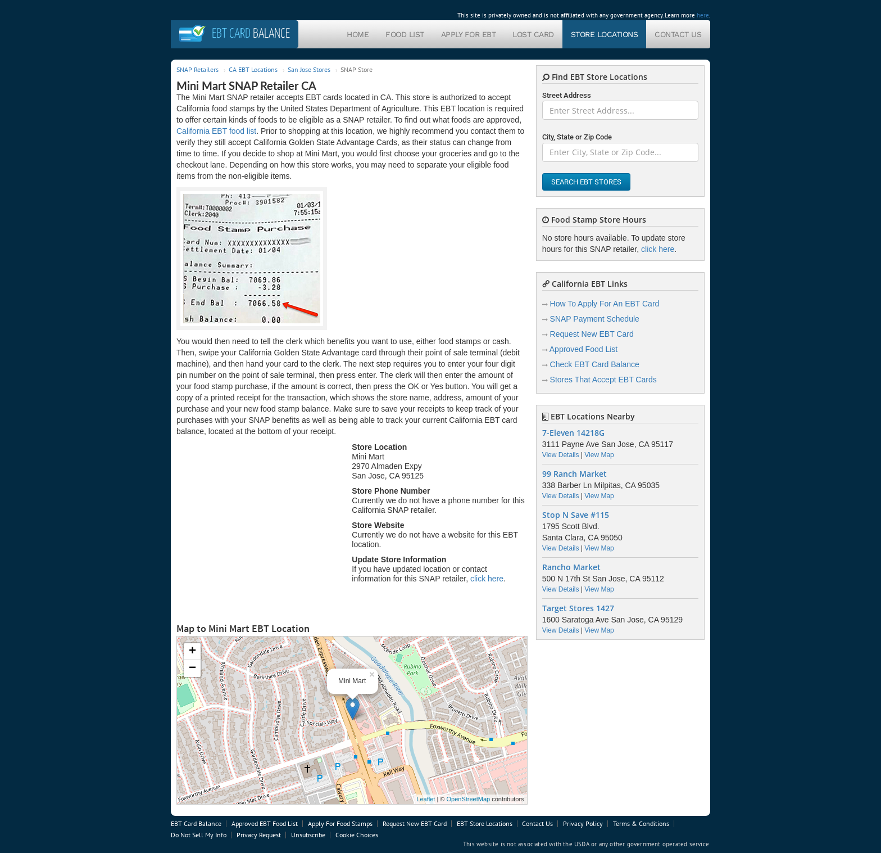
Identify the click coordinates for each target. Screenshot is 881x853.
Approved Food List (583, 349)
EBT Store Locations (484, 823)
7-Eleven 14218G (573, 433)
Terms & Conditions (641, 823)
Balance (251, 34)
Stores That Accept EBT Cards (603, 379)
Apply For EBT (468, 34)
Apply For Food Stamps (340, 823)
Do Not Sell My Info (198, 835)
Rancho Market (571, 567)
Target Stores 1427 (578, 608)
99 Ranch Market (574, 474)
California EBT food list (216, 131)
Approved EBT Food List (264, 823)
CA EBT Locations (253, 69)
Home (358, 34)
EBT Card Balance (196, 823)
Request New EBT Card (592, 334)
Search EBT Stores (586, 182)
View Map (599, 455)
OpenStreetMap (468, 799)
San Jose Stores (309, 69)
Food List (404, 34)
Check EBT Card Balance (594, 364)
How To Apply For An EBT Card (605, 303)
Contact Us (678, 34)
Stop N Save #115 (575, 515)
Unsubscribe (308, 835)
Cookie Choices (356, 835)
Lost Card (533, 34)
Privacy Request (259, 835)
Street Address (566, 95)
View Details (560, 455)
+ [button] (192, 651)
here (703, 15)
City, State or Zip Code (577, 137)
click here (486, 578)
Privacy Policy (583, 823)
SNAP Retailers (197, 69)
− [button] (192, 668)
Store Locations (604, 34)
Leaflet (425, 799)
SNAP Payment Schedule (594, 318)
